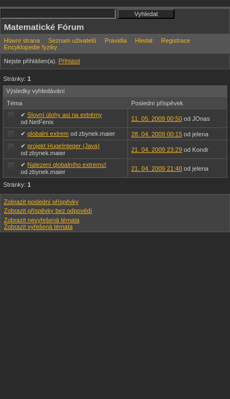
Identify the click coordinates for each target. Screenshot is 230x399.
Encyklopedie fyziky (30, 47)
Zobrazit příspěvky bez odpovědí (48, 210)
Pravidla (116, 40)
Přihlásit (69, 61)
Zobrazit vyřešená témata (38, 226)
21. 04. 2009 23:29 (156, 149)
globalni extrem (48, 133)
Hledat (144, 40)
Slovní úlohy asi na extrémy (64, 114)
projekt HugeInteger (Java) (63, 145)
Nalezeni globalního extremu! (66, 164)
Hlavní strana (22, 40)
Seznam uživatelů (72, 40)
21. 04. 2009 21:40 (156, 168)
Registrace (175, 40)
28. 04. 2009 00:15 (156, 134)
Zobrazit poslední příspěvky (41, 201)
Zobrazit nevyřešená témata (41, 220)
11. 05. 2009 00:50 (156, 118)
